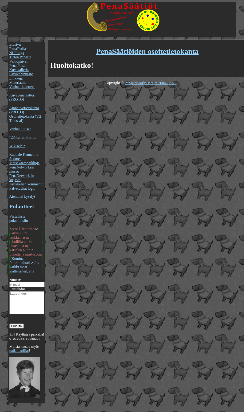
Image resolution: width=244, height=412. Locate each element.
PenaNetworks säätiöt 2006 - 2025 (150, 83)
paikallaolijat (19, 355)
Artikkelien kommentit (26, 184)
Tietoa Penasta (20, 57)
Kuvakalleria (19, 70)
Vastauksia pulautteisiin (18, 218)
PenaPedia (17, 49)
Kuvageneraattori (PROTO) (22, 97)
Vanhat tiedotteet (22, 87)
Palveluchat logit (22, 188)
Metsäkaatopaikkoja (24, 163)
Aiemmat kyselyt (22, 196)
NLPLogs (16, 53)
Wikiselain (17, 146)
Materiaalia (18, 82)
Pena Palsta (18, 66)
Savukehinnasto (21, 74)
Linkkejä (16, 78)
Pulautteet (21, 206)
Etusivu (15, 44)
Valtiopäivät (18, 61)
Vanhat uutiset (20, 129)
